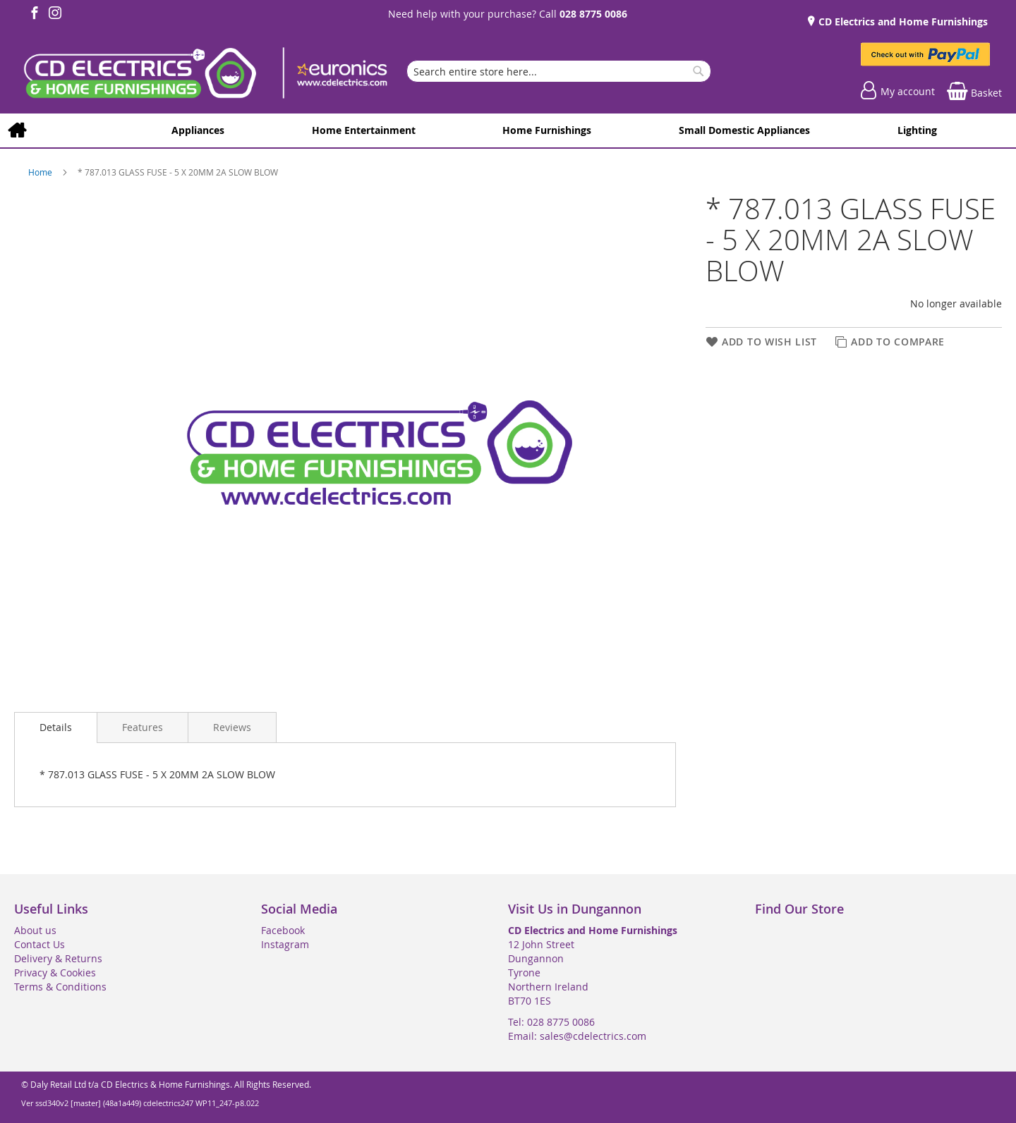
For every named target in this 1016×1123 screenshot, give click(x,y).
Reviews (232, 727)
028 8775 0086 (593, 13)
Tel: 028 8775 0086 (551, 1022)
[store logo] (204, 74)
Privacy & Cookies (55, 972)
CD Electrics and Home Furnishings (902, 21)
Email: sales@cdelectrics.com (577, 1036)
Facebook (283, 930)
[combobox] (558, 71)
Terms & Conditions (60, 986)
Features (142, 727)
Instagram (285, 944)
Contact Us (39, 944)
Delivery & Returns (58, 958)
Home (41, 172)
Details (56, 727)
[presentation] (55, 727)
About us (35, 930)
